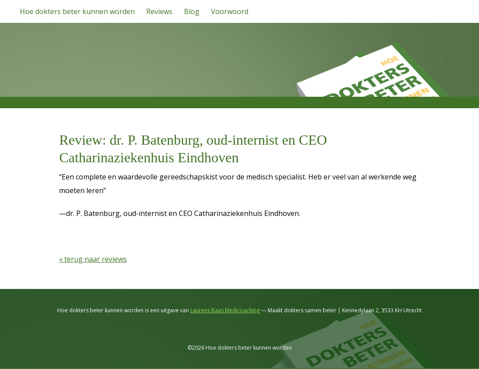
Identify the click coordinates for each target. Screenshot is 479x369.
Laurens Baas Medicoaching (225, 310)
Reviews (159, 11)
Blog (191, 11)
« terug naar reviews (93, 259)
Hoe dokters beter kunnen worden (77, 11)
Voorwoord (229, 11)
